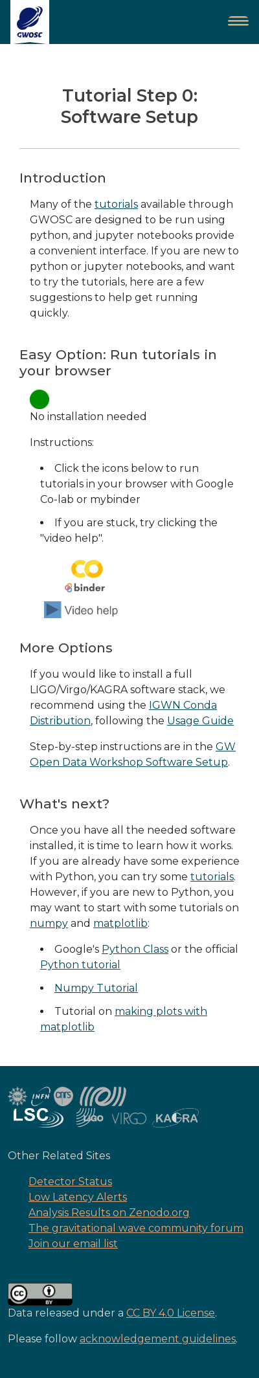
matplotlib (120, 923)
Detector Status (70, 1181)
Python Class (135, 949)
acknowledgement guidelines (158, 1339)
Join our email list (73, 1244)
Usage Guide (200, 721)
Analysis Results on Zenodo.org (109, 1212)
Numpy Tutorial (96, 988)
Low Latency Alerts (77, 1197)
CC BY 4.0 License (170, 1313)
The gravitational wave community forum (135, 1228)
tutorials (116, 204)
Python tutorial (80, 965)
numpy (49, 923)
